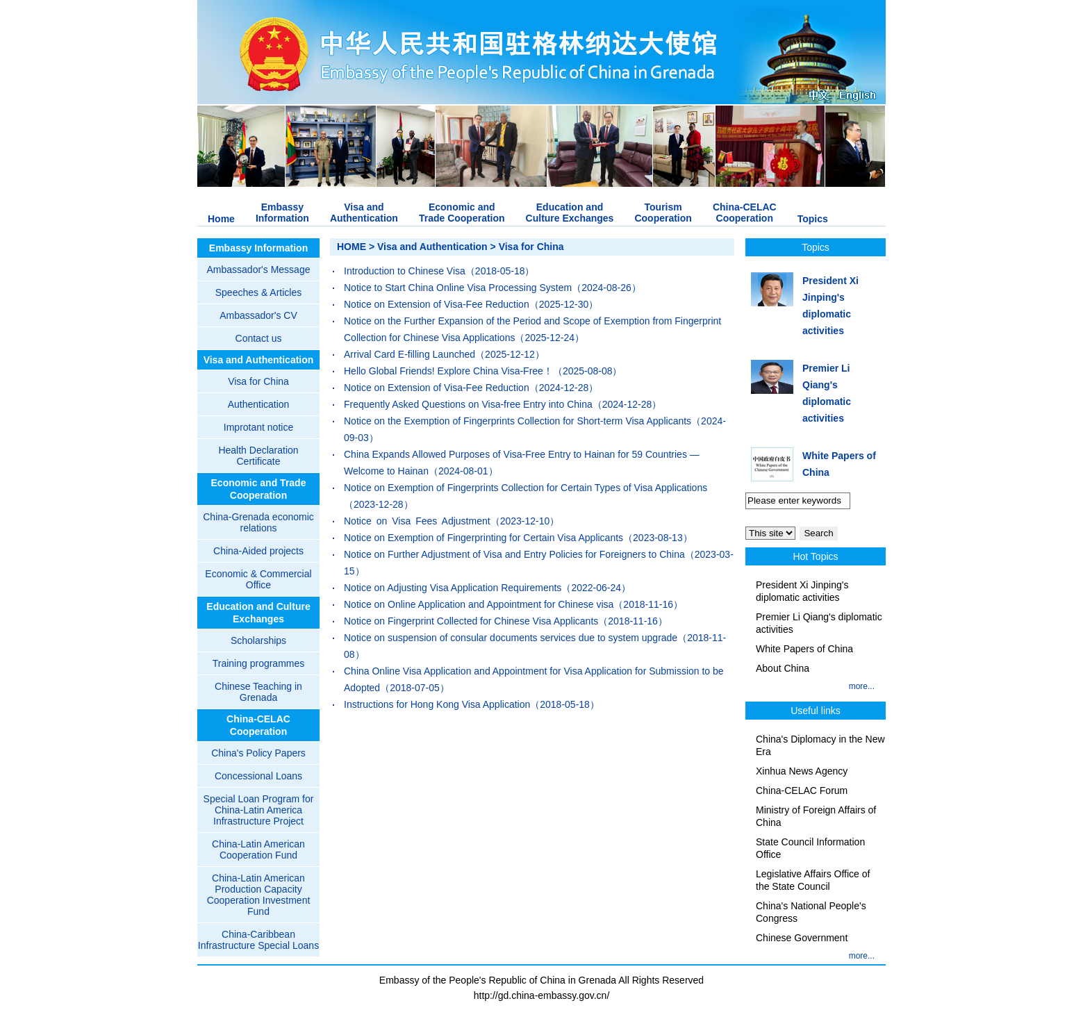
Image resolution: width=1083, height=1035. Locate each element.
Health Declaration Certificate (258, 456)
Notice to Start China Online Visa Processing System (458, 287)
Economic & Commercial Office (258, 579)
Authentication (259, 404)
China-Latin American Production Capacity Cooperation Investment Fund (259, 894)
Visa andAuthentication (364, 212)
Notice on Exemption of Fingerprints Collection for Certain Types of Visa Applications (525, 487)
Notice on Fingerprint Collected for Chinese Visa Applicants (471, 621)
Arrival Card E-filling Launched (409, 354)
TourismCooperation (662, 212)
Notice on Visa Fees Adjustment (417, 521)
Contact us (258, 338)
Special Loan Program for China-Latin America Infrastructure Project (259, 810)
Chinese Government (802, 937)
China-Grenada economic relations (258, 522)
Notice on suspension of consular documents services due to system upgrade (510, 637)
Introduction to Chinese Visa (404, 270)
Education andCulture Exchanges (570, 212)
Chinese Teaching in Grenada (258, 692)
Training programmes (259, 663)
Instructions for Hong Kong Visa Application (437, 704)
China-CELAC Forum (802, 790)
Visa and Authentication (259, 359)
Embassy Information (258, 248)
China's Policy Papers (258, 753)
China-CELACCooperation (745, 212)
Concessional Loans (258, 775)
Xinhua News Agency (802, 771)
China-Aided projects (258, 550)
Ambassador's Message (259, 269)
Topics (812, 218)
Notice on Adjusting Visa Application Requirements (452, 587)
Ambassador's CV (258, 315)
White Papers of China (804, 648)
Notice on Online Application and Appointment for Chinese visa (478, 604)
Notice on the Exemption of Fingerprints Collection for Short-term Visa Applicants (517, 421)
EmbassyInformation (282, 212)
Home (221, 218)
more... (862, 686)
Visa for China (258, 381)
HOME (351, 246)
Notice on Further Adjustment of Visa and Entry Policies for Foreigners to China (514, 554)
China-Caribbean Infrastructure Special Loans (258, 940)
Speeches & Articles (258, 292)
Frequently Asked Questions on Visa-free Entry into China (468, 404)
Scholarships (258, 640)
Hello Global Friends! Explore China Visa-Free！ (448, 370)
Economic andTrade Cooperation (462, 212)
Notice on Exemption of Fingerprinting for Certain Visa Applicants (483, 537)
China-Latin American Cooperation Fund (258, 849)
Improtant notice (258, 427)
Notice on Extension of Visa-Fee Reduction (436, 304)
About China (782, 668)
